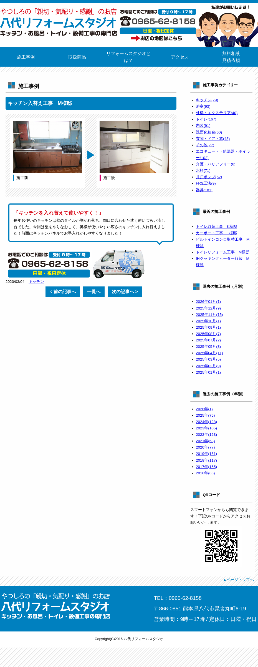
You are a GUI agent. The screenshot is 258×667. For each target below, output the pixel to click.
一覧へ (93, 291)
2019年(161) (206, 454)
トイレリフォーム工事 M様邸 (222, 252)
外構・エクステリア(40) (216, 113)
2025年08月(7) (208, 334)
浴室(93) (203, 106)
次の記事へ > (125, 291)
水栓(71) (203, 170)
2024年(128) (206, 422)
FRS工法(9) (206, 183)
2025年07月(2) (208, 340)
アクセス (180, 57)
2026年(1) (204, 409)
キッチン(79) (207, 100)
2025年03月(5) (208, 359)
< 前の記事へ (63, 291)
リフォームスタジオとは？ (128, 57)
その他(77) (205, 145)
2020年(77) (205, 447)
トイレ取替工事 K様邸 (216, 227)
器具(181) (204, 190)
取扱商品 (77, 57)
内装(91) (203, 126)
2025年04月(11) (209, 353)
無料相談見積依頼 (231, 57)
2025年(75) (205, 415)
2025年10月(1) (208, 321)
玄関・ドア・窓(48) (213, 139)
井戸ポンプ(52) (209, 177)
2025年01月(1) (208, 372)
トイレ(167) (206, 119)
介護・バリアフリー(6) (216, 164)
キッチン (36, 282)
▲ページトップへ (238, 579)
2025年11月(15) (209, 315)
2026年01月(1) (208, 301)
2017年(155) (206, 467)
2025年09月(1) (208, 327)
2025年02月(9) (208, 366)
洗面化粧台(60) (209, 132)
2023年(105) (206, 428)
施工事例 (26, 57)
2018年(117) (206, 460)
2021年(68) (205, 441)
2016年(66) (205, 473)
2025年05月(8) (208, 346)
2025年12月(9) (208, 308)
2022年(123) (206, 434)
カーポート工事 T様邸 (216, 233)
